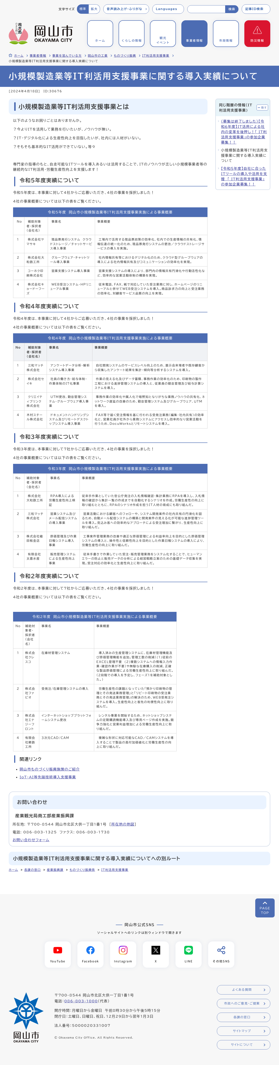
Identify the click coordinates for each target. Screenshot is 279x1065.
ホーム (19, 55)
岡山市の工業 (98, 55)
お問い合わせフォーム (31, 840)
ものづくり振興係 (82, 869)
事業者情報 (38, 55)
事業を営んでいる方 (67, 55)
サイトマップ (242, 1031)
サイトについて (242, 1044)
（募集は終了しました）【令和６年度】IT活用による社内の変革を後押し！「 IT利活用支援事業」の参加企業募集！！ (244, 132)
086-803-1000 (81, 1001)
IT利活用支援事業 (155, 55)
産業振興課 (55, 869)
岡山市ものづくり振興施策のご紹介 (50, 769)
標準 (82, 8)
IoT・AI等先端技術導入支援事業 (48, 777)
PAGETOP (265, 910)
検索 (231, 9)
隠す (264, 107)
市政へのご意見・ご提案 (242, 1003)
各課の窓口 (32, 869)
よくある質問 (242, 989)
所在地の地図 (122, 824)
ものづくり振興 (125, 55)
